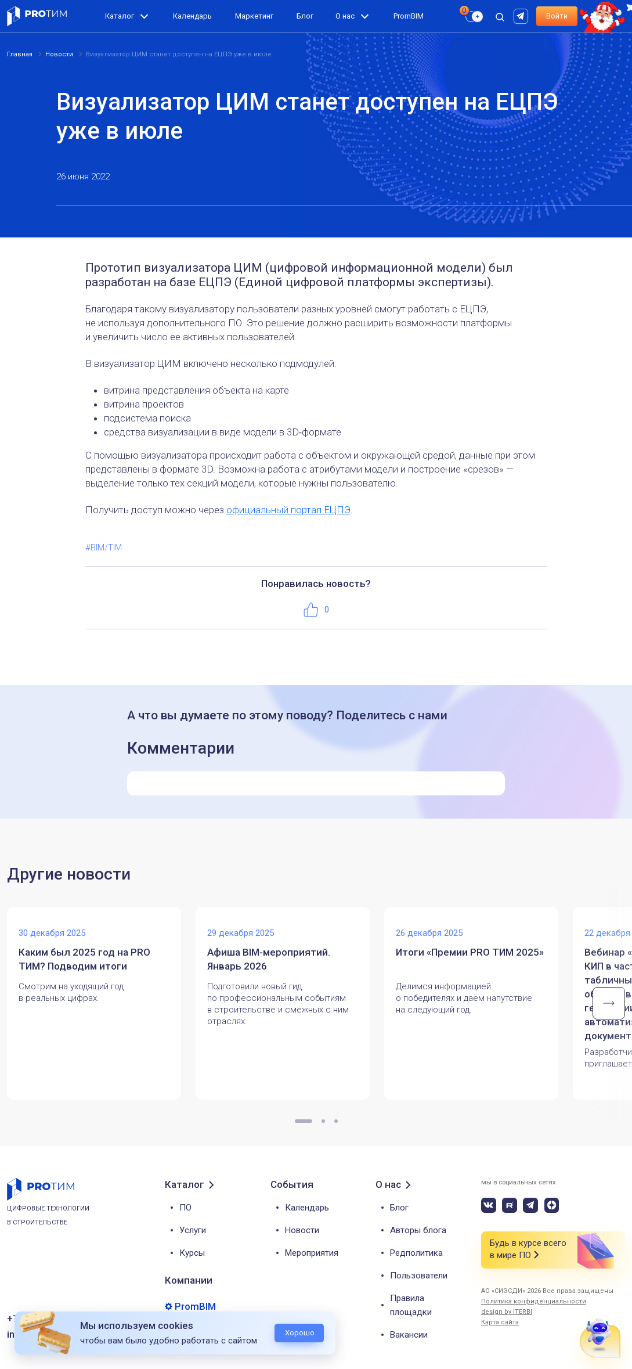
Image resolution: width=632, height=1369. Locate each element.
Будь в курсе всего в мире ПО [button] (528, 1250)
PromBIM (408, 16)
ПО (185, 1207)
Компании (188, 1280)
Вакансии (409, 1335)
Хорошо (300, 1332)
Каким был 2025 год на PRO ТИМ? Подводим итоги (84, 959)
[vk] (488, 1205)
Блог (305, 16)
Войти (557, 16)
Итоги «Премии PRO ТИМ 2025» (470, 952)
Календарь (192, 16)
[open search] (499, 16)
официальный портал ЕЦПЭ (288, 510)
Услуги (192, 1230)
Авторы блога (418, 1230)
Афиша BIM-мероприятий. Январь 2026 (268, 959)
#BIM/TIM (103, 547)
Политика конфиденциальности (533, 1301)
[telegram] (530, 1205)
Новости (302, 1230)
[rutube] (522, 15)
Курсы (192, 1253)
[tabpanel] (101, 1003)
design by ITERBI (506, 1312)
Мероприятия (311, 1253)
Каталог (119, 16)
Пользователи (418, 1275)
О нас (345, 16)
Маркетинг (254, 16)
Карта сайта (500, 1322)
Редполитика (416, 1253)
